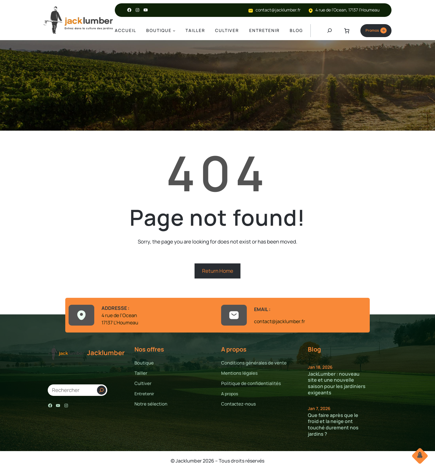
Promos (375, 31)
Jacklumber (106, 353)
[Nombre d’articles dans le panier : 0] (346, 30)
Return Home (217, 271)
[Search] (101, 390)
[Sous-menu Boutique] (174, 31)
